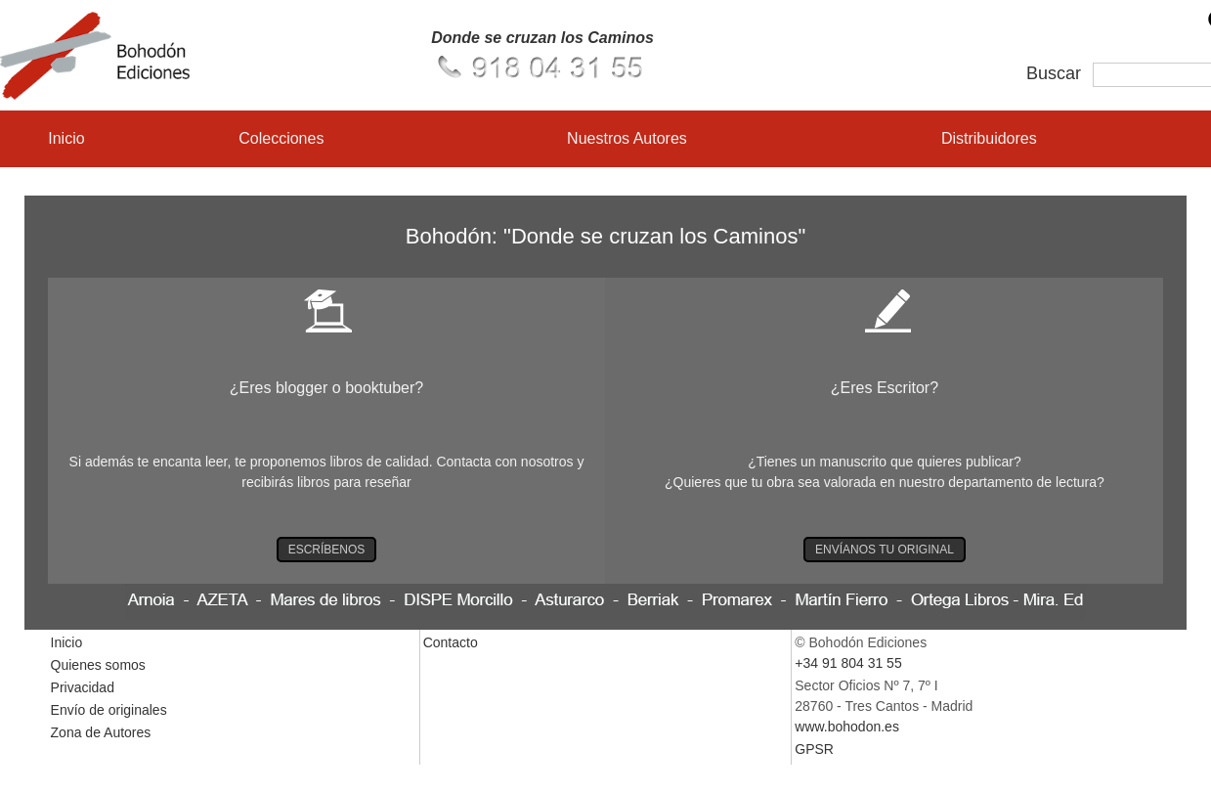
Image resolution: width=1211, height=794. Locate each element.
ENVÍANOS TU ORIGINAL (884, 549)
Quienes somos (98, 665)
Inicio (66, 138)
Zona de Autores (101, 732)
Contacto (450, 642)
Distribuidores (989, 138)
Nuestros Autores (627, 138)
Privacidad (82, 687)
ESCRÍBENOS (327, 549)
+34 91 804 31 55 (848, 663)
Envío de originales (109, 710)
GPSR (814, 749)
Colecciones (281, 138)
